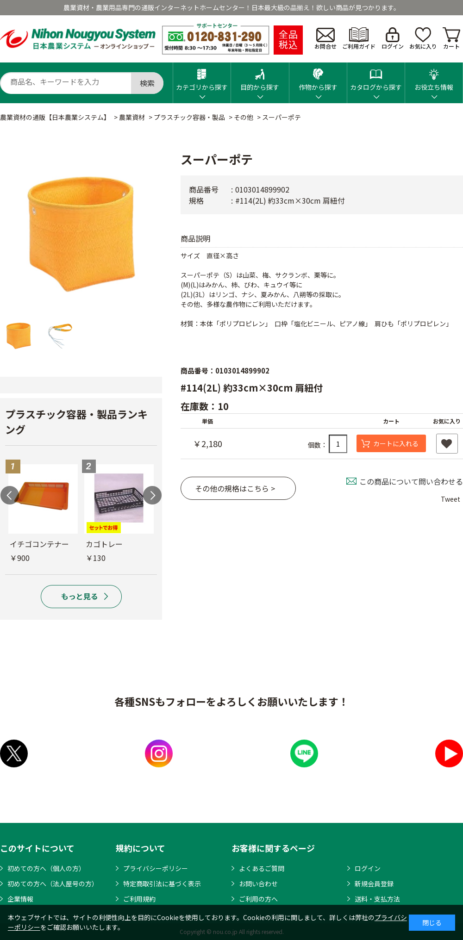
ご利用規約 (139, 898)
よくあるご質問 (261, 868)
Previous (9, 495)
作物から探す (318, 77)
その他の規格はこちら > (235, 488)
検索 (147, 82)
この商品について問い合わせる (411, 481)
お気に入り (423, 38)
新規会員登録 (374, 883)
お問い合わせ (258, 883)
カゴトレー (104, 543)
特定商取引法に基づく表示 (162, 883)
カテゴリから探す (202, 77)
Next (152, 495)
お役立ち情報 (433, 77)
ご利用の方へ (258, 898)
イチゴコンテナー (39, 543)
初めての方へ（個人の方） (46, 868)
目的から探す (259, 77)
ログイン (393, 38)
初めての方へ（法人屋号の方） (52, 883)
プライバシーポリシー (155, 868)
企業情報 (20, 898)
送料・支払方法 (377, 898)
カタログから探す (376, 77)
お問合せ (325, 39)
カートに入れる (396, 443)
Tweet (450, 499)
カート (451, 38)
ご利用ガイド (358, 38)
